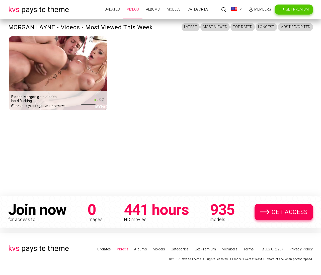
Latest (190, 27)
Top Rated (242, 27)
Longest (266, 27)
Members (262, 9)
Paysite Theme (38, 9)
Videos (133, 9)
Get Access (290, 212)
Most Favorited (295, 27)
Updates (112, 9)
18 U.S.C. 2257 (272, 249)
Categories (198, 9)
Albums (153, 9)
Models (174, 9)
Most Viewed (215, 27)
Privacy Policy (301, 249)
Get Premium (297, 9)
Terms (248, 249)
